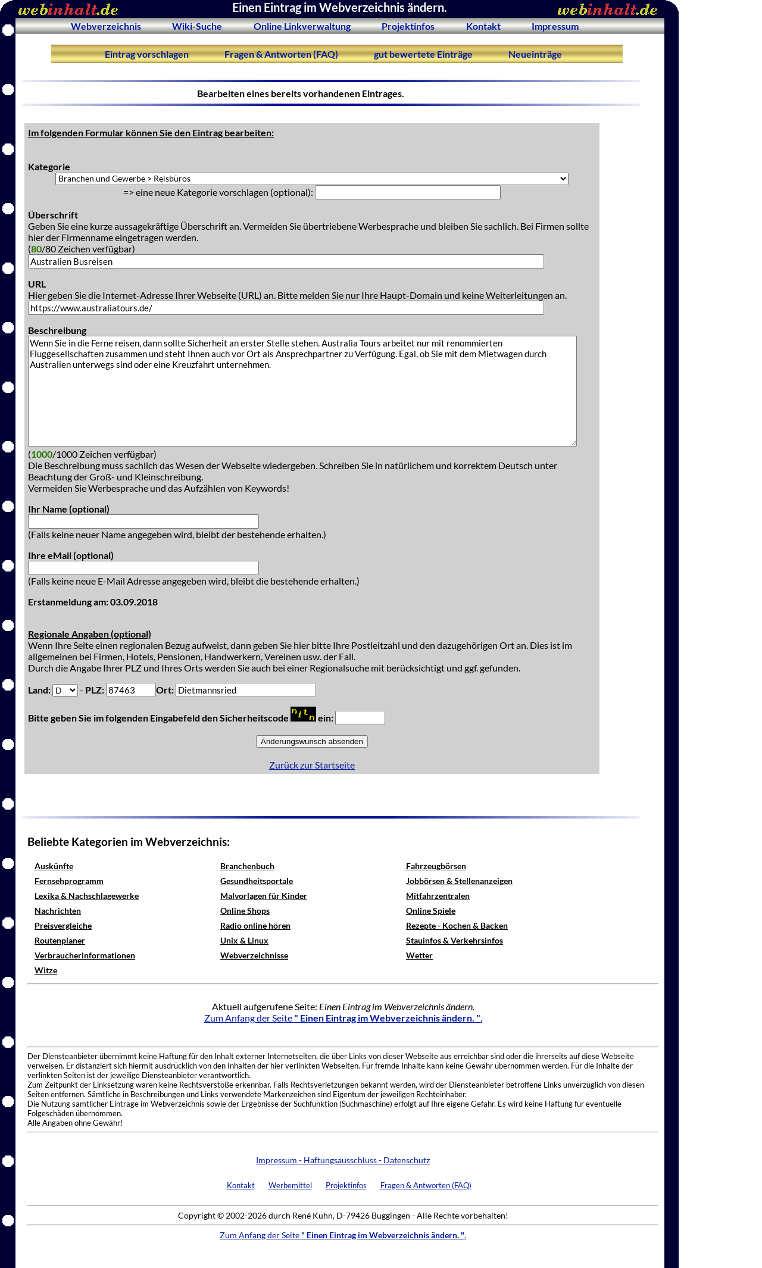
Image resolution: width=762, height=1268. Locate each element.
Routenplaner (60, 940)
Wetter (419, 955)
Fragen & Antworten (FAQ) (281, 54)
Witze (46, 970)
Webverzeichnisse (254, 955)
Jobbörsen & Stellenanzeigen (459, 881)
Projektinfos (408, 26)
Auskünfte (54, 866)
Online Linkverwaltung (302, 26)
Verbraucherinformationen (85, 955)
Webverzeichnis (106, 26)
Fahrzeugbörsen (436, 866)
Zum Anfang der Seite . (343, 1017)
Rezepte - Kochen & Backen (457, 925)
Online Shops (245, 910)
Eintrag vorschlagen (146, 54)
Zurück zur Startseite (312, 764)
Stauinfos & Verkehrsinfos (454, 940)
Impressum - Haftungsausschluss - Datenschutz (343, 1160)
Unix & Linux (244, 940)
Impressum (555, 26)
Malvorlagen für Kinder (263, 896)
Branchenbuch (247, 866)
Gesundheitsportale (256, 881)
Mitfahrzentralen (438, 896)
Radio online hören (255, 925)
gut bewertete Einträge (423, 54)
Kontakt (483, 26)
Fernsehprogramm (69, 881)
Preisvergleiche (63, 925)
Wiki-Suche (197, 26)
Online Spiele (430, 910)
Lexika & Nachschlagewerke (87, 896)
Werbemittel (290, 1185)
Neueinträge (535, 54)
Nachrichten (58, 910)
